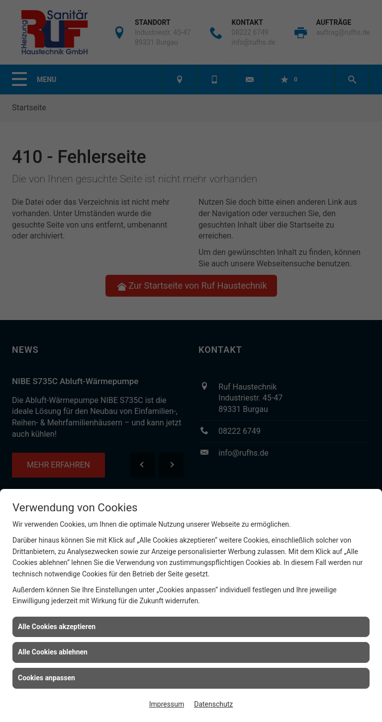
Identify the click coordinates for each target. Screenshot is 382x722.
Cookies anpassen (46, 678)
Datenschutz (213, 704)
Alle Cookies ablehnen (53, 652)
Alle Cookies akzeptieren (57, 627)
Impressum (166, 704)
